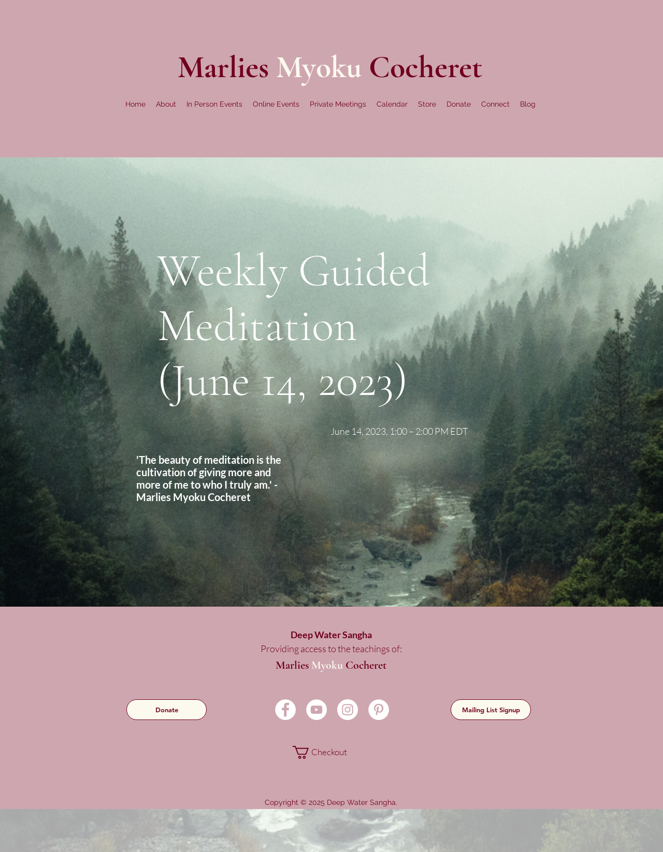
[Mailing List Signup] (491, 709)
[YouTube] (316, 709)
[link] (330, 752)
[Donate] (166, 709)
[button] (166, 104)
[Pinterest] (378, 709)
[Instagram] (347, 709)
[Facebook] (285, 709)
